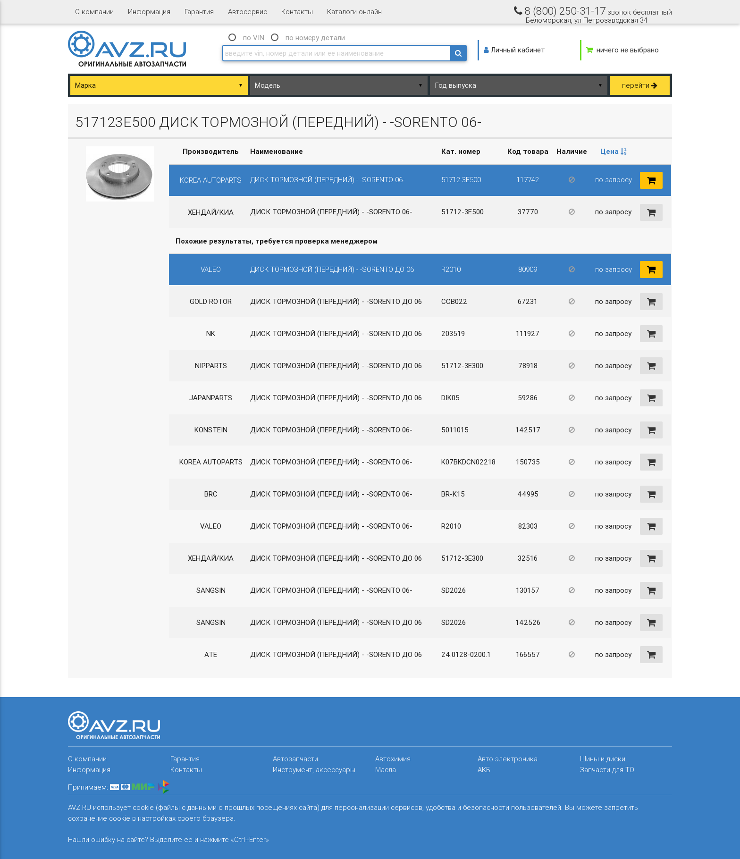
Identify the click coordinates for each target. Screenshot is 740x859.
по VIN (253, 37)
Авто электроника (508, 758)
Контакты (297, 11)
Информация (149, 11)
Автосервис (247, 11)
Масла (385, 769)
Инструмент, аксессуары (314, 769)
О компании (94, 11)
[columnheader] (613, 151)
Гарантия (199, 11)
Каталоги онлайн (354, 11)
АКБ (484, 769)
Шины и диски (602, 758)
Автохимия (393, 758)
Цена (613, 151)
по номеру (315, 37)
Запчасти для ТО (607, 769)
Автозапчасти (295, 758)
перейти (639, 85)
